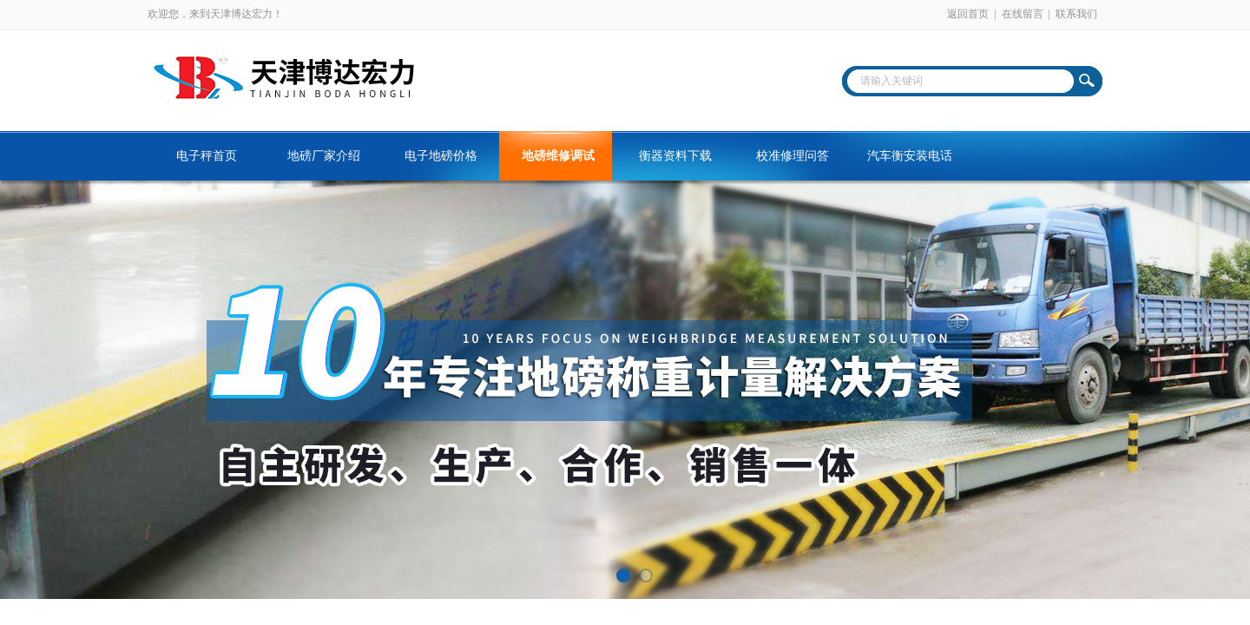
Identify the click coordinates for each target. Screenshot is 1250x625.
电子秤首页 (206, 155)
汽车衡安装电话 (909, 155)
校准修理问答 (792, 155)
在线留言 (1022, 14)
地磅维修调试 (558, 155)
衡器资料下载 (675, 155)
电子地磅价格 (441, 155)
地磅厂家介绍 (323, 155)
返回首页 (968, 14)
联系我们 (1076, 14)
